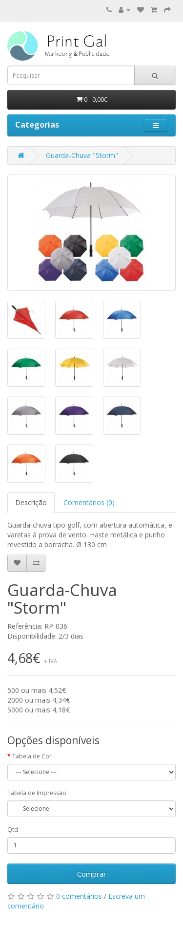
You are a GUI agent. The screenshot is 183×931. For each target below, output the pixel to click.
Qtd (12, 829)
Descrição (31, 502)
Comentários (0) (89, 502)
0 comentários (79, 896)
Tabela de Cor (32, 756)
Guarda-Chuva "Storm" (82, 155)
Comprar (91, 874)
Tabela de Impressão (36, 793)
